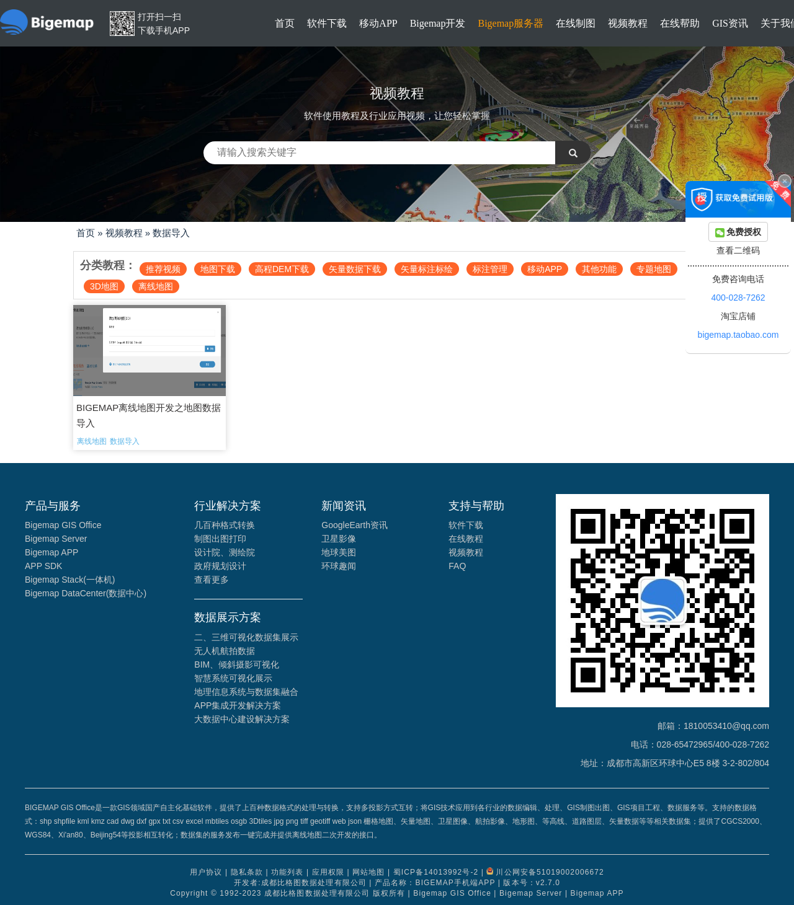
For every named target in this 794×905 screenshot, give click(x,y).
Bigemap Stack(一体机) (70, 580)
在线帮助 (680, 23)
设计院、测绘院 (224, 552)
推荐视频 (163, 269)
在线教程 (465, 539)
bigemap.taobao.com (738, 335)
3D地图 (104, 286)
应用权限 (328, 872)
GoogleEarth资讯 (354, 525)
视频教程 (628, 23)
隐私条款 (247, 872)
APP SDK (43, 566)
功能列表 (287, 872)
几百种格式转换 (224, 525)
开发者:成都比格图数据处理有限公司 (300, 882)
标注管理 (490, 269)
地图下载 (217, 269)
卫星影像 (338, 539)
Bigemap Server (56, 539)
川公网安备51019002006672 (550, 872)
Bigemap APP (51, 552)
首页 (285, 23)
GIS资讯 (730, 23)
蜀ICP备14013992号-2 (436, 872)
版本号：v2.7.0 (531, 882)
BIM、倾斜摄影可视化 (236, 664)
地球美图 (338, 552)
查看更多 (211, 580)
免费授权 (738, 232)
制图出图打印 (220, 539)
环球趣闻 (338, 566)
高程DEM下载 (282, 269)
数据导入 (171, 232)
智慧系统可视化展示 (233, 678)
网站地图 (368, 872)
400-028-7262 (738, 297)
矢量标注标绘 (427, 269)
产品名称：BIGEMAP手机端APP (435, 882)
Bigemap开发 (438, 23)
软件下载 (327, 23)
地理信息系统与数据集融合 (246, 692)
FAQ (457, 566)
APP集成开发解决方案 (237, 705)
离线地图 (155, 286)
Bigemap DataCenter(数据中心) (85, 593)
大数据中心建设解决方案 (242, 719)
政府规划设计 (220, 566)
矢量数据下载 (355, 269)
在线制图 (576, 23)
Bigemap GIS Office (63, 525)
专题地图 (653, 269)
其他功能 (599, 269)
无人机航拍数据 (224, 651)
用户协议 (206, 872)
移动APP (378, 23)
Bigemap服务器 (510, 23)
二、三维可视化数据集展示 (246, 637)
